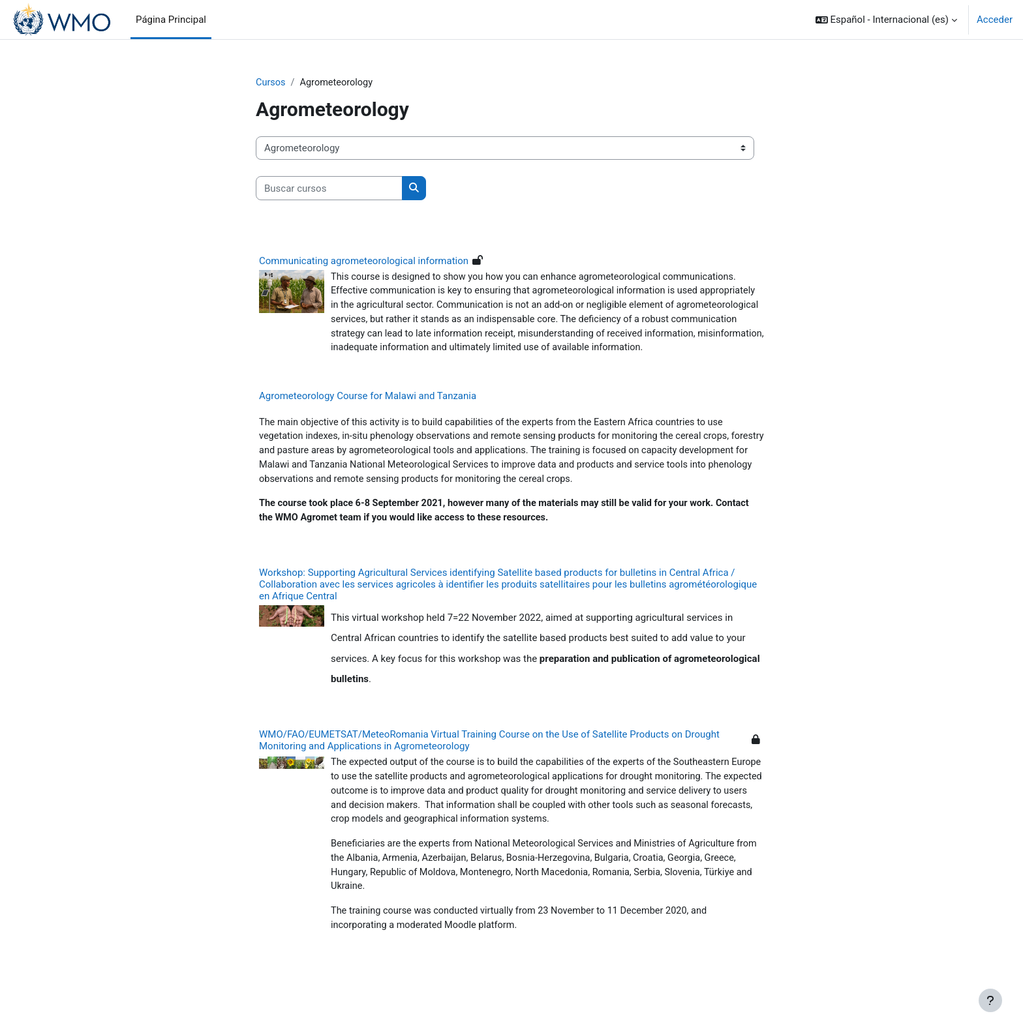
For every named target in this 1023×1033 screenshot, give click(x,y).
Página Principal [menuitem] (171, 19)
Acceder (995, 19)
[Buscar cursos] (329, 189)
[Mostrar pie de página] (990, 1000)
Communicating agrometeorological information (363, 261)
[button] (886, 19)
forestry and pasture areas (346, 471)
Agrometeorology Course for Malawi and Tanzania (367, 415)
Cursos (271, 83)
